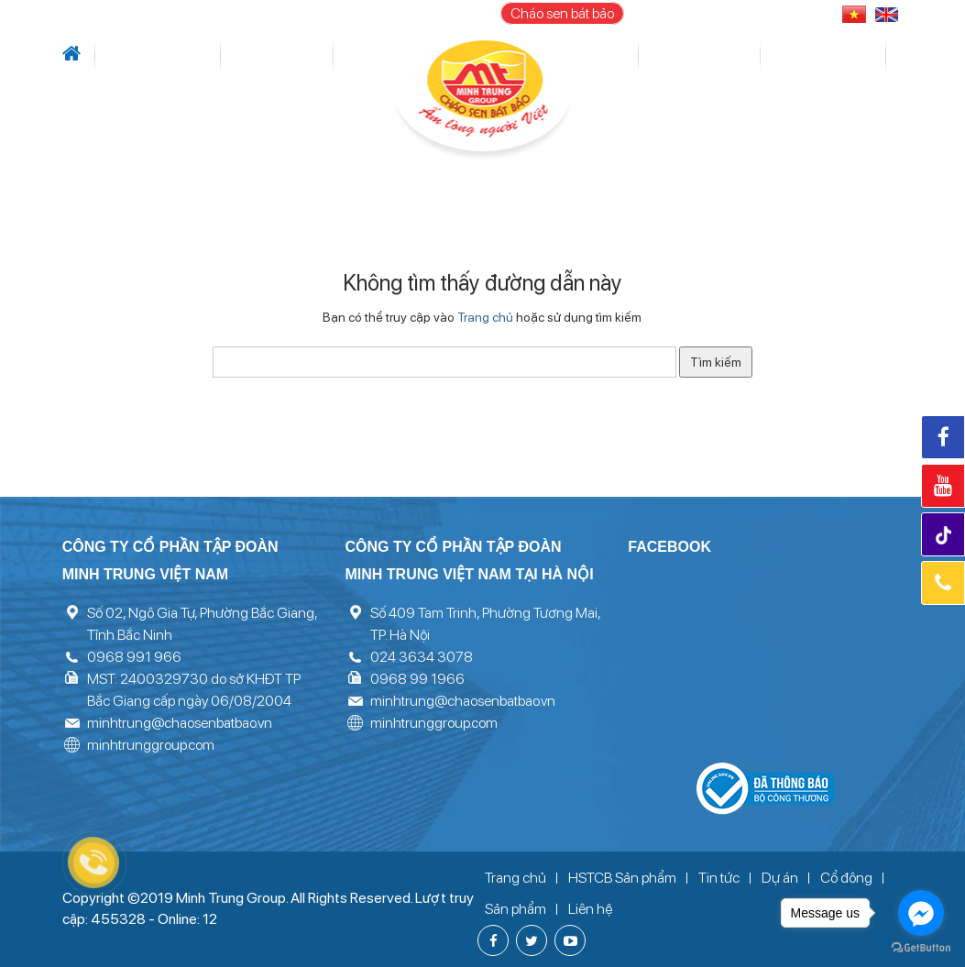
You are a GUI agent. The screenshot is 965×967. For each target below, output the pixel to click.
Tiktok (945, 536)
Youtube (943, 486)
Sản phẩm (696, 56)
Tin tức (183, 56)
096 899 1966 (772, 13)
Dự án (364, 56)
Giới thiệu (126, 56)
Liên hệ (889, 56)
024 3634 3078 (421, 656)
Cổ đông (634, 56)
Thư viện (757, 56)
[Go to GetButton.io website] (921, 948)
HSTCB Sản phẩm (622, 877)
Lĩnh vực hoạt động (276, 56)
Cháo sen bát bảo (562, 13)
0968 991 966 (134, 656)
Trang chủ (485, 317)
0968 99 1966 (417, 678)
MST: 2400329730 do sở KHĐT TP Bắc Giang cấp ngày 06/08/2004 (194, 689)
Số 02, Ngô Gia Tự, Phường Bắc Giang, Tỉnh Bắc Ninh (202, 623)
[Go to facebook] (921, 913)
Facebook (943, 437)
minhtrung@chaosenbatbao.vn (179, 722)
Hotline (943, 583)
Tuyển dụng (826, 56)
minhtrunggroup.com (150, 744)
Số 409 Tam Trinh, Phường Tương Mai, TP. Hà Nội (485, 623)
